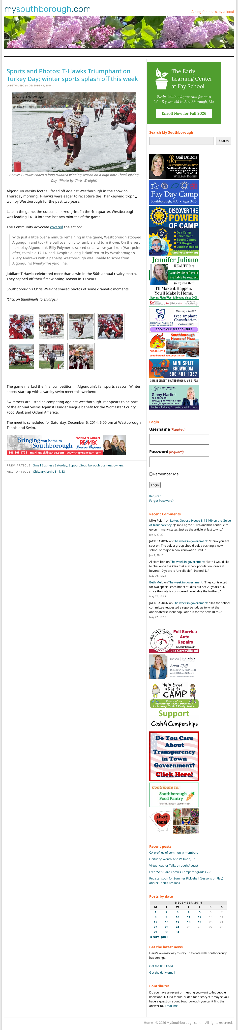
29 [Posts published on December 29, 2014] (155, 932)
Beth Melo (17, 85)
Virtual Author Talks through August (173, 865)
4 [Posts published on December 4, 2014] (188, 912)
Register (155, 496)
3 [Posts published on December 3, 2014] (177, 912)
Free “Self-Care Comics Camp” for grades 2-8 (180, 872)
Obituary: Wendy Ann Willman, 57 (172, 859)
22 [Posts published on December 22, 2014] (155, 927)
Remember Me (165, 473)
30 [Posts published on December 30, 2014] (166, 932)
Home (148, 1022)
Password (166, 452)
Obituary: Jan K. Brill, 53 (49, 471)
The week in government (190, 541)
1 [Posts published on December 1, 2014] (155, 912)
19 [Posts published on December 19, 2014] (199, 922)
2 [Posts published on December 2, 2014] (166, 912)
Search (224, 141)
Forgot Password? (161, 500)
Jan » (165, 937)
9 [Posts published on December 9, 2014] (166, 917)
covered (56, 227)
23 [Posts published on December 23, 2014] (166, 927)
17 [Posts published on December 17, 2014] (177, 922)
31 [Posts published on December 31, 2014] (177, 932)
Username (167, 429)
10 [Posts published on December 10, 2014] (177, 917)
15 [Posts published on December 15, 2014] (155, 922)
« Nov (154, 937)
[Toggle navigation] (230, 52)
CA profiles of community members (173, 852)
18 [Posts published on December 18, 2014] (188, 922)
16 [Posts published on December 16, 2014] (166, 922)
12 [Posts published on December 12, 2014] (199, 917)
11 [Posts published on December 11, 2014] (188, 917)
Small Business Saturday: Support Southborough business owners (78, 465)
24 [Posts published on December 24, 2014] (177, 927)
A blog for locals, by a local (212, 12)
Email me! (171, 1006)
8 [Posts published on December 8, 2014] (155, 917)
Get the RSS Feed (161, 966)
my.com (47, 9)
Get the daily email (162, 972)
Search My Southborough (171, 132)
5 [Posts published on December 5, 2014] (200, 912)
